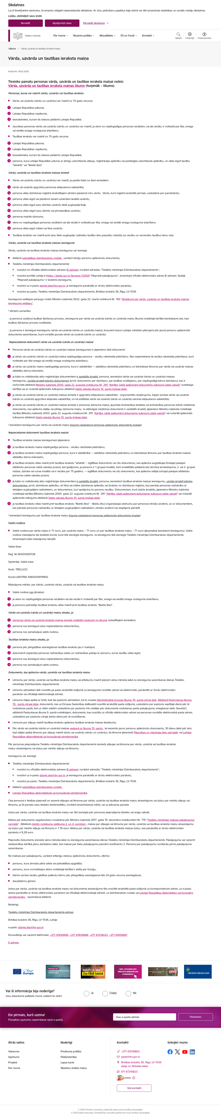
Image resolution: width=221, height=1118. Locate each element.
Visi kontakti (134, 1088)
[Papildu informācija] (133, 1078)
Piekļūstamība (69, 1057)
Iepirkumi (13, 1057)
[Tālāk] (204, 971)
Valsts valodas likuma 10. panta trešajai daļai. (62, 417)
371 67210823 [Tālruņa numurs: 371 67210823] (129, 1071)
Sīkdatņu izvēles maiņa (74, 1068)
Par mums (14, 1068)
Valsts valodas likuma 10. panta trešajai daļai (101, 389)
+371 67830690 (59, 935)
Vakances (13, 1051)
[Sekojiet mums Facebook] (170, 1051)
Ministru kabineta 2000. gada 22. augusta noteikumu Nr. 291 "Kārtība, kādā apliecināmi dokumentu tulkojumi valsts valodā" (108, 384)
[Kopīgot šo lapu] (204, 65)
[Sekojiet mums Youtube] (185, 1052)
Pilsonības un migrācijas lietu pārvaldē (156, 732)
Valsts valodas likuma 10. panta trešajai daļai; (74, 497)
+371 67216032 (99, 935)
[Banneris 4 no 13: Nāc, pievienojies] (128, 971)
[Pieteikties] (195, 1017)
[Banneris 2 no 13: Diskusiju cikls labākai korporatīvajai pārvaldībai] (58, 971)
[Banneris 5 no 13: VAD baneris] (163, 971)
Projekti (12, 1062)
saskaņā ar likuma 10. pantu (86, 728)
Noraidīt (25, 23)
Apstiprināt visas (62, 23)
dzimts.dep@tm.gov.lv (52, 775)
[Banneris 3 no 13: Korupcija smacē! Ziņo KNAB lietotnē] (93, 971)
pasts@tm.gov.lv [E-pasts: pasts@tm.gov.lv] (130, 1056)
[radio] (88, 993)
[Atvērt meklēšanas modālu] (179, 36)
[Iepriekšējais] (16, 971)
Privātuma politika (71, 1051)
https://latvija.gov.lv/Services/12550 (68, 275)
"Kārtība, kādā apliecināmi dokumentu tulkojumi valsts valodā (129, 413)
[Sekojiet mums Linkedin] (192, 1052)
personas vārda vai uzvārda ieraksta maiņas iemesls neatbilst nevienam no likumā (60, 620)
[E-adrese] (124, 1078)
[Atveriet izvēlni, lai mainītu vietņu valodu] (190, 36)
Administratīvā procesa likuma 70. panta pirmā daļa (126, 700)
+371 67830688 (79, 935)
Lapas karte (67, 1062)
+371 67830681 (118, 935)
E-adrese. (13, 942)
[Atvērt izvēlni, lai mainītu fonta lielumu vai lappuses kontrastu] (204, 36)
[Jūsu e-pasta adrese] (144, 1017)
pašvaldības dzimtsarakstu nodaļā (42, 258)
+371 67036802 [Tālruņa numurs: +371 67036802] (130, 1051)
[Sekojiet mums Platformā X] (177, 1051)
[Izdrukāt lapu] (204, 57)
